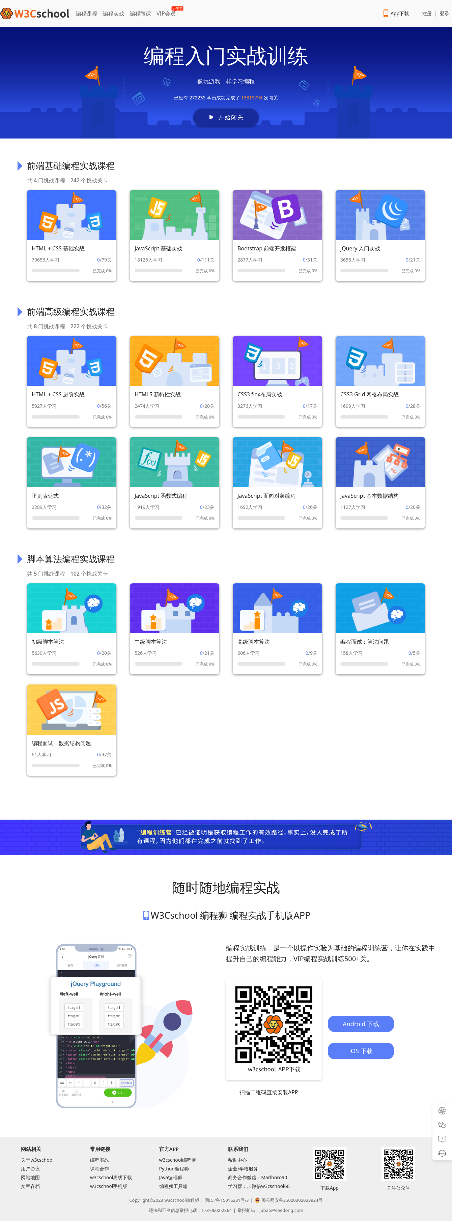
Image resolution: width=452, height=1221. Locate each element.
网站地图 (30, 1177)
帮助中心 (237, 1160)
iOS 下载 (360, 1051)
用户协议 (30, 1168)
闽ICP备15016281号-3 (227, 1200)
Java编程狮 (170, 1177)
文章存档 (30, 1186)
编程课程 (86, 13)
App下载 (395, 13)
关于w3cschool (37, 1160)
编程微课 (140, 13)
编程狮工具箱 (173, 1186)
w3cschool (175, 1200)
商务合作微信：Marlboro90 (257, 1177)
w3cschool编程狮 (177, 1160)
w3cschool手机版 (108, 1186)
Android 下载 (361, 1024)
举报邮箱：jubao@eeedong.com (270, 1210)
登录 (444, 13)
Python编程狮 (174, 1168)
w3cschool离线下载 (111, 1177)
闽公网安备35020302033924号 (289, 1200)
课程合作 (99, 1168)
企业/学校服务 (243, 1168)
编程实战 (113, 13)
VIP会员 (167, 12)
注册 (427, 13)
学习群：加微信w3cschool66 (258, 1186)
